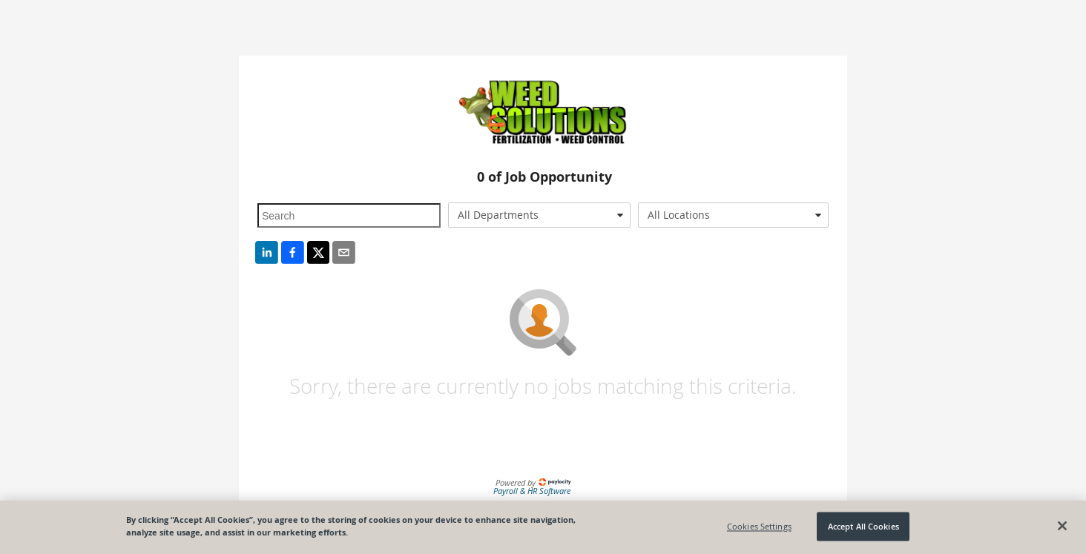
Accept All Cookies (863, 526)
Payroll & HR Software (531, 490)
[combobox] (539, 215)
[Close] (1062, 526)
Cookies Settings (759, 526)
